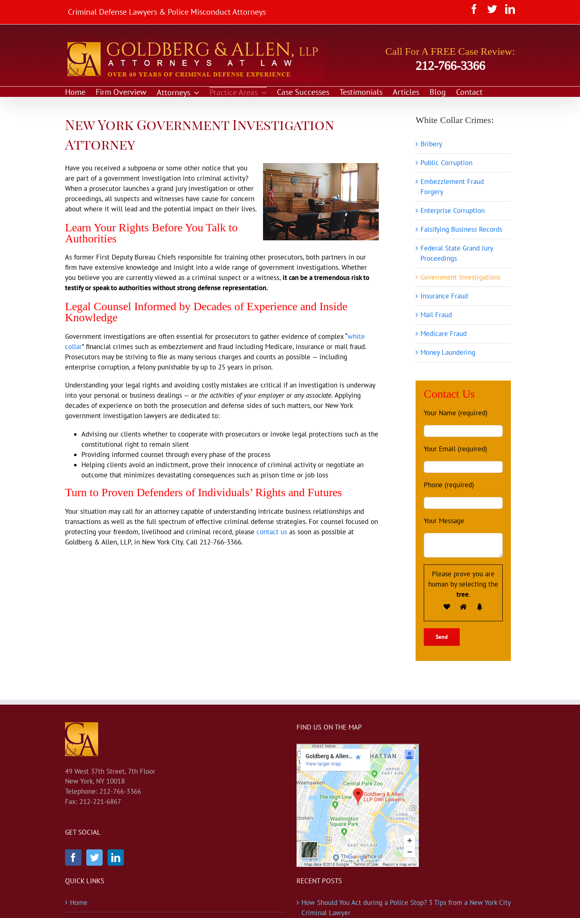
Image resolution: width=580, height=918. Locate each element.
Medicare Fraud (443, 333)
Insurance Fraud (444, 295)
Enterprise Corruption (452, 210)
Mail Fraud (436, 314)
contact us (271, 531)
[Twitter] (94, 857)
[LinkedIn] (116, 857)
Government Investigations (460, 277)
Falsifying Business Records (461, 229)
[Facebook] (73, 857)
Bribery (431, 143)
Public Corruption (446, 162)
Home (79, 902)
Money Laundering (447, 352)
